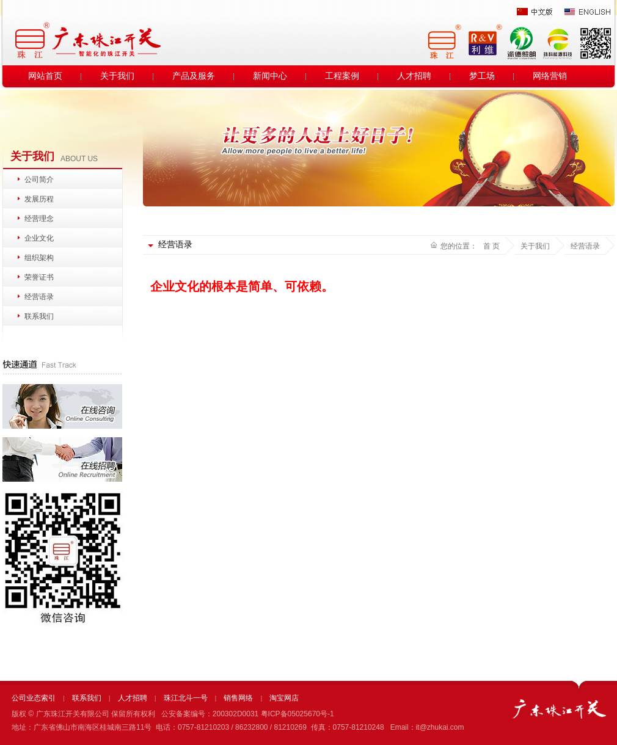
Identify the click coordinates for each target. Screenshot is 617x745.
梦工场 (482, 76)
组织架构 (39, 257)
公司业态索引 (34, 698)
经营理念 (39, 218)
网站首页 (45, 76)
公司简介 (39, 179)
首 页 (491, 246)
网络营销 (550, 76)
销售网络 (238, 698)
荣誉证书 (39, 277)
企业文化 (39, 238)
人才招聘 (414, 76)
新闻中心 (270, 76)
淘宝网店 (284, 698)
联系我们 (39, 316)
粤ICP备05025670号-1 (297, 714)
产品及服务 (193, 76)
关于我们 (117, 76)
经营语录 (39, 297)
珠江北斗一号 (186, 698)
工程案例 (342, 76)
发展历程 (39, 199)
